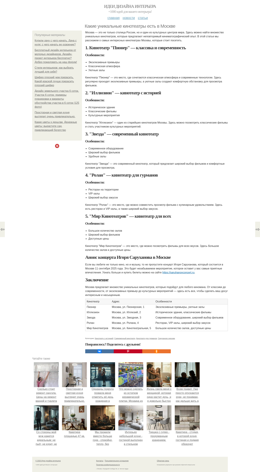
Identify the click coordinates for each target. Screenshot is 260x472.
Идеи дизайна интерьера (130, 6)
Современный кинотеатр (124, 338)
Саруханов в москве (166, 338)
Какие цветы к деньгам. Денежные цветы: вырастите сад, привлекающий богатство (56, 126)
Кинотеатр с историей (104, 338)
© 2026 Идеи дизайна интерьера (48, 461)
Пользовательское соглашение (117, 461)
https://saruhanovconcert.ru (178, 272)
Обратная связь (163, 461)
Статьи (143, 18)
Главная (113, 18)
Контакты (99, 461)
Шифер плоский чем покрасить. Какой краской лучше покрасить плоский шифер (54, 81)
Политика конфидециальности (108, 465)
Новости (129, 18)
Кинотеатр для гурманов (146, 338)
